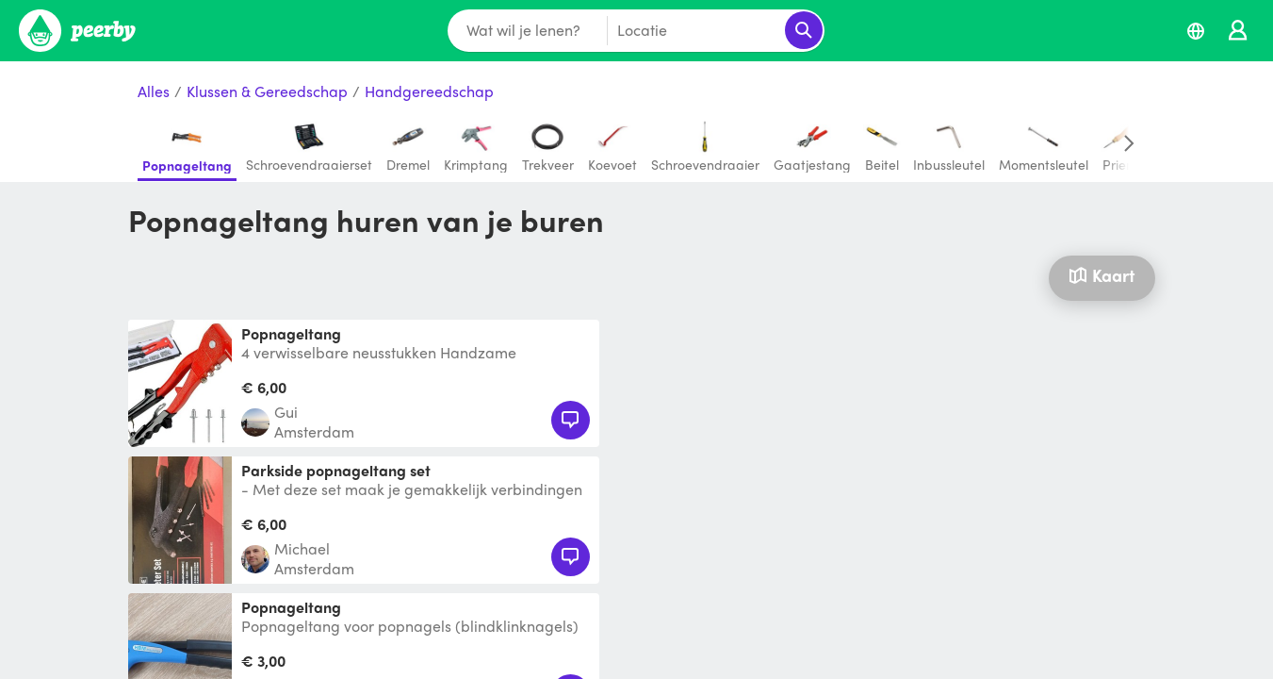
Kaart (1101, 275)
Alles (154, 92)
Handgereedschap (429, 92)
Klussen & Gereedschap (267, 92)
